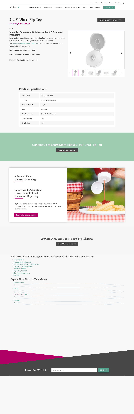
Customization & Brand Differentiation (26, 264)
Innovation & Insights (72, 7)
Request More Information (111, 20)
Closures (69, 302)
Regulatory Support (20, 271)
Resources (104, 3)
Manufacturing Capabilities (23, 266)
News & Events (95, 3)
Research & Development (22, 262)
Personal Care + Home (69, 296)
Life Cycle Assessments (22, 273)
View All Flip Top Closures (67, 244)
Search (103, 370)
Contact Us (109, 7)
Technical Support (20, 268)
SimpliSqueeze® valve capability (25, 43)
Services (16, 275)
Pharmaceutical (69, 285)
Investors (118, 3)
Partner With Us (19, 260)
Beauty (69, 290)
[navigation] (71, 53)
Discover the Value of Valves (25, 215)
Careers (111, 3)
